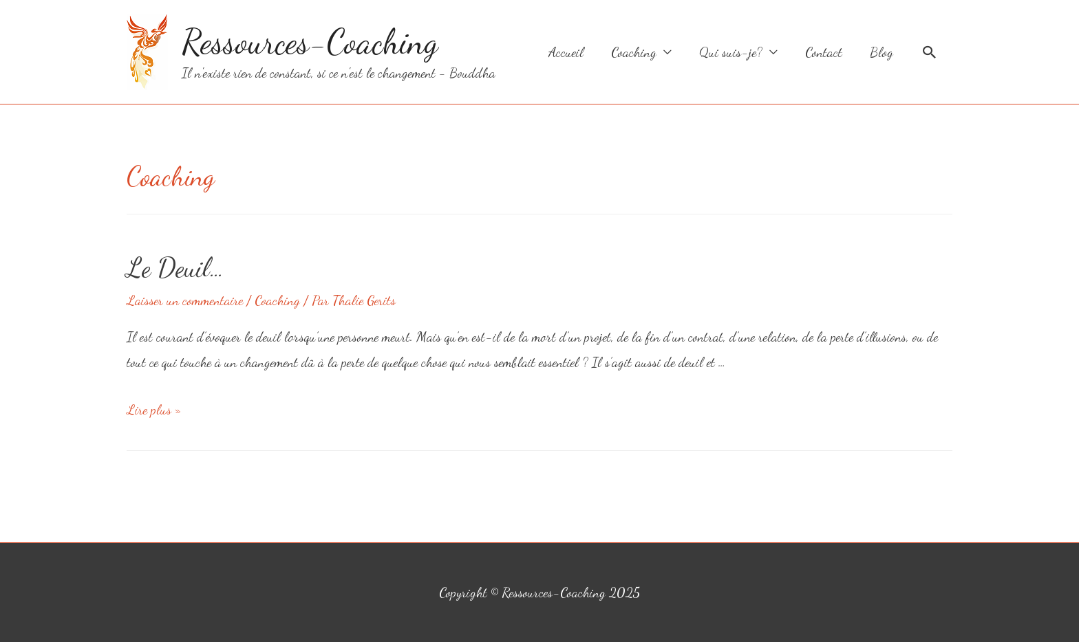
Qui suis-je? (730, 52)
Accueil (566, 52)
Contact (823, 52)
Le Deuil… (175, 267)
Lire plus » (154, 409)
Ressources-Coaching (310, 42)
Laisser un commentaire (185, 300)
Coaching (633, 52)
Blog (881, 52)
